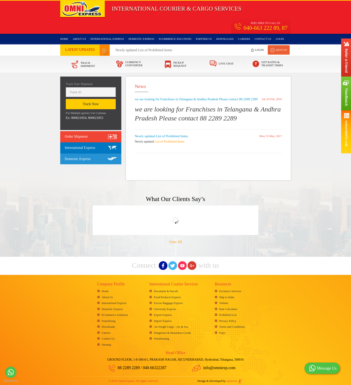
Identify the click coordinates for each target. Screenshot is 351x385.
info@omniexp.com (213, 366)
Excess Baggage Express (168, 302)
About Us (79, 39)
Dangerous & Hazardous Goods (172, 331)
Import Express (163, 320)
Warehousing (161, 337)
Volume (223, 302)
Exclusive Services (230, 291)
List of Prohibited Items (169, 141)
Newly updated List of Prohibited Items (143, 50)
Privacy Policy (227, 320)
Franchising (108, 320)
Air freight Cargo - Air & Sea (171, 325)
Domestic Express (141, 39)
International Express (107, 39)
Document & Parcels (166, 291)
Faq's (222, 331)
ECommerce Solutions (175, 39)
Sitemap (106, 343)
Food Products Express (167, 296)
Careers (244, 39)
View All (175, 242)
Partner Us (204, 39)
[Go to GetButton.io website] (11, 380)
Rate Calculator (228, 308)
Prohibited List (228, 314)
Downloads (224, 39)
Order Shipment (76, 136)
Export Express (163, 314)
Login (280, 39)
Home (64, 39)
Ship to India (226, 296)
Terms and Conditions (232, 325)
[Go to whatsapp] (10, 372)
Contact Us (263, 39)
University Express (165, 308)
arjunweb (234, 379)
